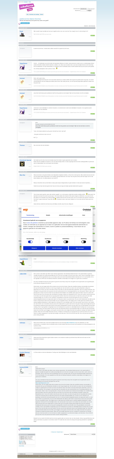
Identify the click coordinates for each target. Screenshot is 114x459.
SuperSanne (23, 63)
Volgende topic (59, 431)
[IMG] (20, 442)
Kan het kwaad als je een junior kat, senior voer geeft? (35, 20)
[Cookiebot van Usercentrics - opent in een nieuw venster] (84, 210)
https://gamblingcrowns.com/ (42, 383)
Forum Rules (21, 445)
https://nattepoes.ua (71, 322)
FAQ (27, 14)
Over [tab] (83, 215)
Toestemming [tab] (30, 215)
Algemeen (32, 18)
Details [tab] (48, 215)
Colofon (68, 456)
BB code (20, 441)
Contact (79, 456)
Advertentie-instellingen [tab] (66, 215)
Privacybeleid (49, 456)
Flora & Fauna (38, 18)
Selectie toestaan (57, 248)
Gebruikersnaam (76, 8)
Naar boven (93, 453)
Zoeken (41, 14)
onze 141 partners (32, 222)
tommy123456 (24, 367)
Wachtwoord (77, 10)
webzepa (22, 322)
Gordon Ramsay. (25, 352)
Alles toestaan (80, 248)
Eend (21, 31)
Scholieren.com (87, 453)
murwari (22, 78)
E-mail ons (81, 453)
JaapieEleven (24, 259)
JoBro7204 (23, 274)
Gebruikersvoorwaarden (58, 456)
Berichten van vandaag (34, 14)
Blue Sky (22, 175)
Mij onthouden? (91, 8)
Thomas (22, 145)
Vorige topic (54, 431)
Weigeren (34, 248)
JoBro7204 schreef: (40, 368)
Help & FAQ (74, 456)
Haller (21, 337)
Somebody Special (25, 160)
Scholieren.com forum (24, 18)
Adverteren (43, 456)
